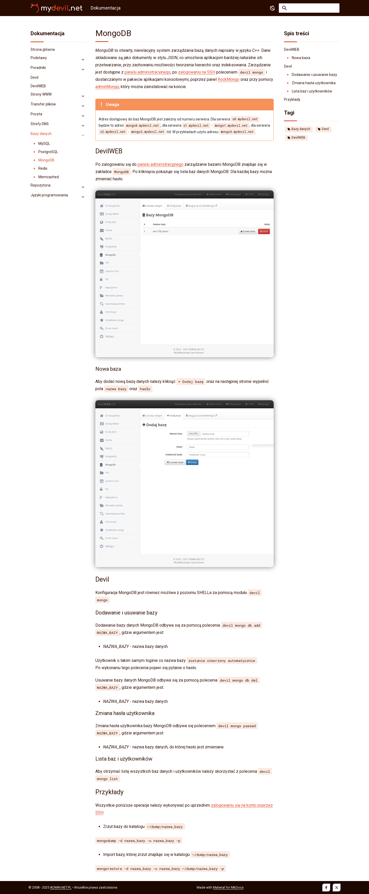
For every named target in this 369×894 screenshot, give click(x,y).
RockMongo (228, 79)
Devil (323, 129)
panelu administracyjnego (148, 72)
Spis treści (296, 33)
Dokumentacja (48, 33)
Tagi (289, 113)
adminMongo (107, 86)
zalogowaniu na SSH (196, 72)
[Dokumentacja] (56, 8)
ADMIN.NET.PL (61, 887)
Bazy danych (299, 129)
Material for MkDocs (228, 887)
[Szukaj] (309, 8)
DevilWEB (296, 137)
